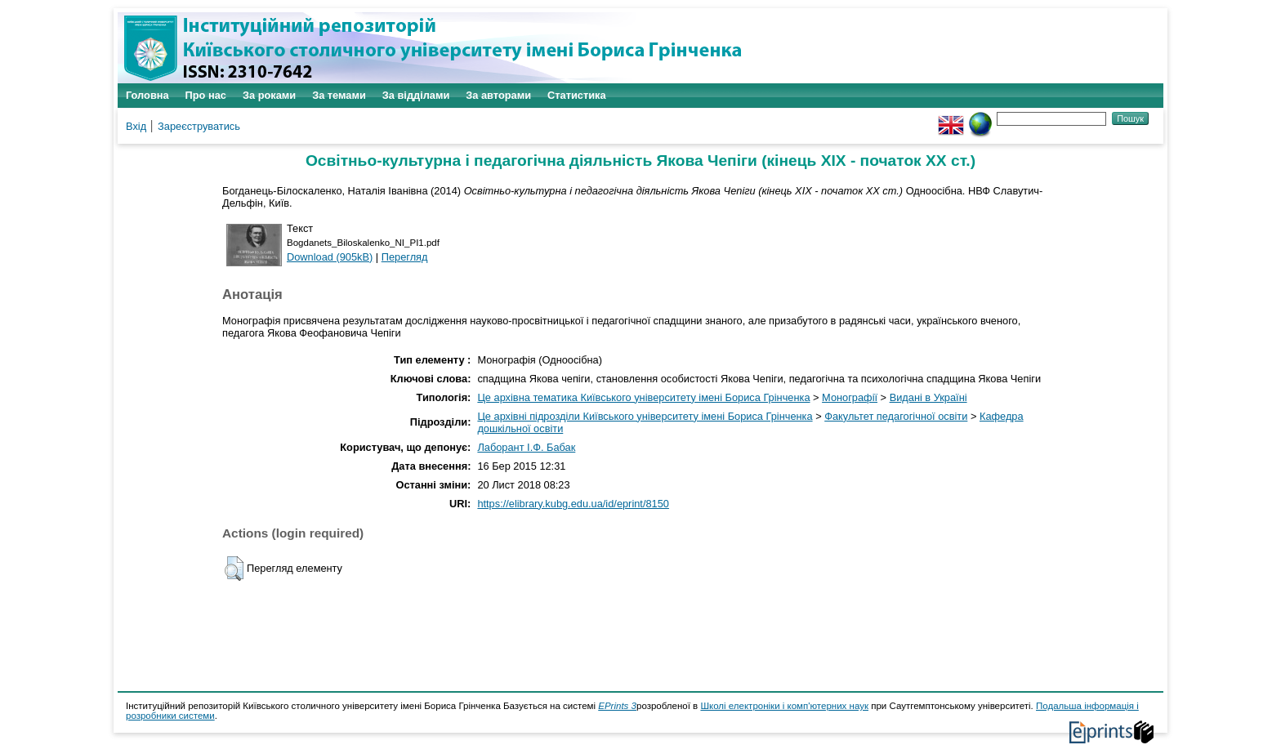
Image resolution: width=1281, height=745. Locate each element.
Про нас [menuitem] (205, 95)
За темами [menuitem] (339, 95)
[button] (234, 568)
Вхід (136, 126)
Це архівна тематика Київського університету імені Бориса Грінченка (643, 397)
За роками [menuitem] (269, 95)
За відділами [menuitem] (416, 95)
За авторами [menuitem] (498, 95)
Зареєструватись (199, 126)
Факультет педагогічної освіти (895, 416)
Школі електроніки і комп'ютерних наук (784, 706)
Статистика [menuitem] (576, 95)
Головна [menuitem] (147, 95)
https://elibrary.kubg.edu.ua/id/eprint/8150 (573, 503)
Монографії (849, 397)
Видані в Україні (928, 397)
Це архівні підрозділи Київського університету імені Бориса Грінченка (644, 416)
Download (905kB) (330, 257)
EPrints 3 (617, 706)
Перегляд (405, 257)
